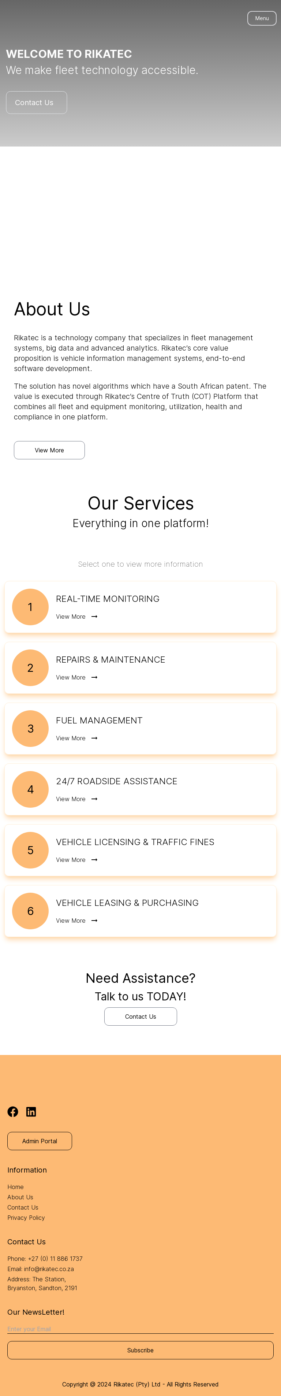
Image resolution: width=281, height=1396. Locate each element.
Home (15, 1187)
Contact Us (31, 102)
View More (49, 450)
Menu (262, 18)
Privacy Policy (26, 1217)
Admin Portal (39, 1141)
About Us (20, 1197)
